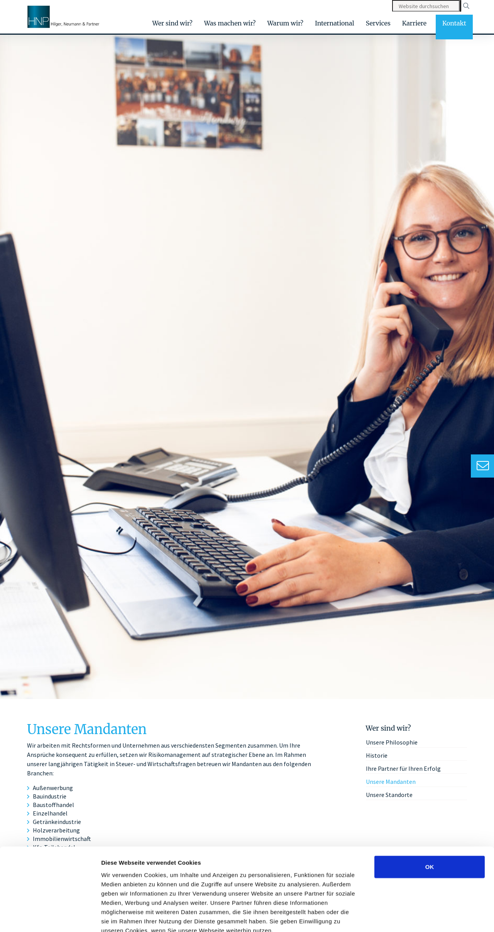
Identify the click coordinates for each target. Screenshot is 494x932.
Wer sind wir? (172, 23)
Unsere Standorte (389, 795)
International (334, 23)
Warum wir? (285, 23)
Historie (376, 755)
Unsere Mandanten (391, 781)
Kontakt (454, 23)
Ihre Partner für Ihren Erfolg (403, 768)
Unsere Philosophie (392, 742)
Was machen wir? (230, 23)
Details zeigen (410, 916)
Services (378, 23)
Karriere (414, 23)
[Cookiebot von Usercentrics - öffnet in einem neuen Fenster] (50, 917)
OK (429, 822)
